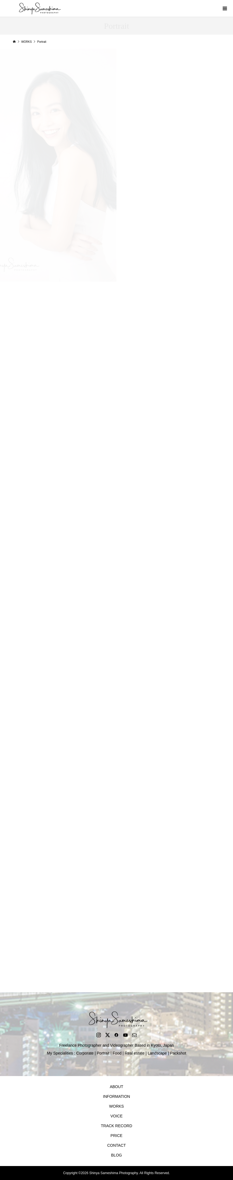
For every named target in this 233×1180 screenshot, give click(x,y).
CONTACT (116, 1145)
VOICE (116, 1116)
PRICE (117, 1135)
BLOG (116, 1155)
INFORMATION (116, 1096)
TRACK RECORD (116, 1126)
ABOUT (116, 1086)
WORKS (116, 1106)
